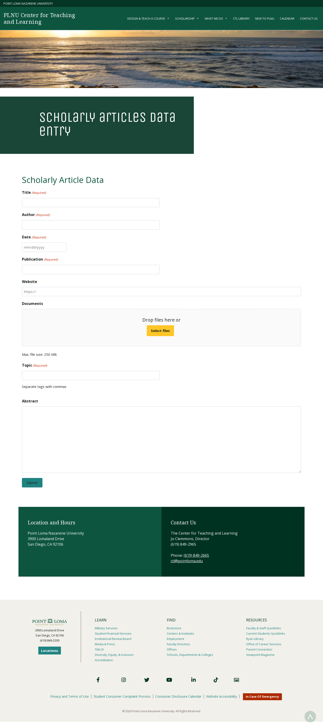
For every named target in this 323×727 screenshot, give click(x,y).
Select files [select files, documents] (160, 330)
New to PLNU (264, 18)
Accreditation (104, 659)
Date (34, 237)
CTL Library (241, 18)
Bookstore (174, 628)
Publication (40, 259)
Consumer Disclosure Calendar (179, 695)
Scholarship (187, 18)
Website (29, 281)
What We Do (216, 18)
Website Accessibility (221, 695)
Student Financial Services (113, 633)
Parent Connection (259, 648)
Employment (175, 638)
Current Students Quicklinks (265, 633)
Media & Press (105, 643)
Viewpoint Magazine (260, 653)
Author (36, 214)
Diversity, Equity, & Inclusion (114, 653)
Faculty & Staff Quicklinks (263, 628)
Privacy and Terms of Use (69, 695)
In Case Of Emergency (262, 695)
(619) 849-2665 (196, 555)
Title (34, 192)
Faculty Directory (178, 643)
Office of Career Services (263, 643)
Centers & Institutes (180, 633)
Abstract (30, 401)
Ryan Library (255, 638)
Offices (172, 648)
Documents (32, 303)
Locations (49, 650)
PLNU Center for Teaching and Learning (40, 18)
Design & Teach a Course (148, 18)
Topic (34, 365)
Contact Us (309, 18)
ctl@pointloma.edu (187, 560)
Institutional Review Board (113, 638)
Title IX (99, 648)
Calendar (287, 18)
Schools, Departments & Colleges (190, 653)
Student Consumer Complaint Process (122, 695)
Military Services (106, 628)
